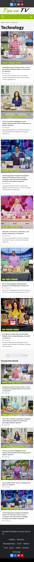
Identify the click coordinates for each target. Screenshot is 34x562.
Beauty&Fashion (9, 544)
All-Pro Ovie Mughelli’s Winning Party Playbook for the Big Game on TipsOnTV (15, 285)
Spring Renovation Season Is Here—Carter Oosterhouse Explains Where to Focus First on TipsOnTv (16, 69)
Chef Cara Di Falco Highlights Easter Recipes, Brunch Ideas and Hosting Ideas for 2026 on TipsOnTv (16, 123)
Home (13, 1)
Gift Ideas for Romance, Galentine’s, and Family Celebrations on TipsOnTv (15, 232)
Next (26, 355)
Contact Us (19, 1)
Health (11, 171)
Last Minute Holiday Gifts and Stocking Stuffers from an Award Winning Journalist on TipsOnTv (16, 336)
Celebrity (4, 62)
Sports (8, 279)
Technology (12, 62)
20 (22, 355)
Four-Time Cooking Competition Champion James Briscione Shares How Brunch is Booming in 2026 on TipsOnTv (16, 421)
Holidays (22, 117)
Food (3, 117)
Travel (4, 478)
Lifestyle (18, 62)
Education (20, 539)
